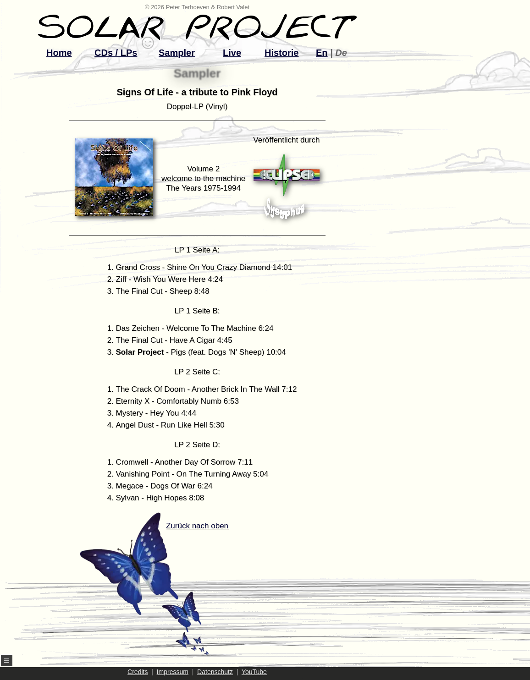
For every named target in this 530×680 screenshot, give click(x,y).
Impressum (172, 671)
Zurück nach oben (180, 588)
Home (59, 53)
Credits (137, 671)
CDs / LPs (115, 53)
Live (232, 53)
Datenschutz (215, 671)
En (322, 53)
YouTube (254, 671)
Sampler (177, 53)
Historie (281, 53)
